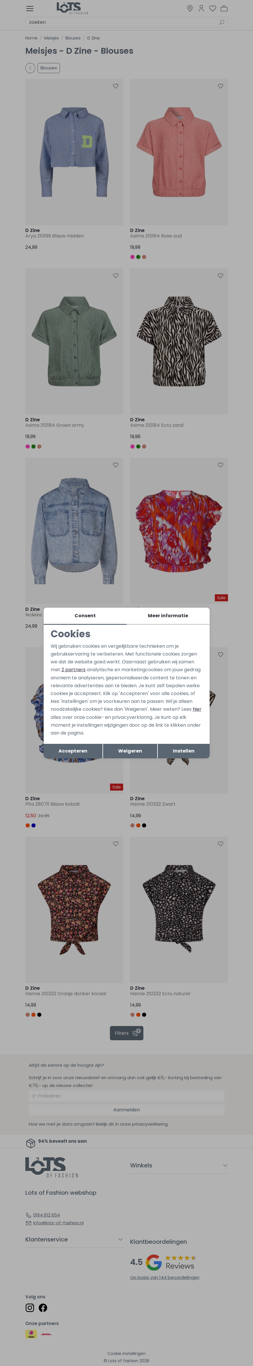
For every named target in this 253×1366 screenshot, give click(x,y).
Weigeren (130, 751)
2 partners (73, 669)
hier (197, 709)
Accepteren (73, 751)
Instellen (183, 751)
